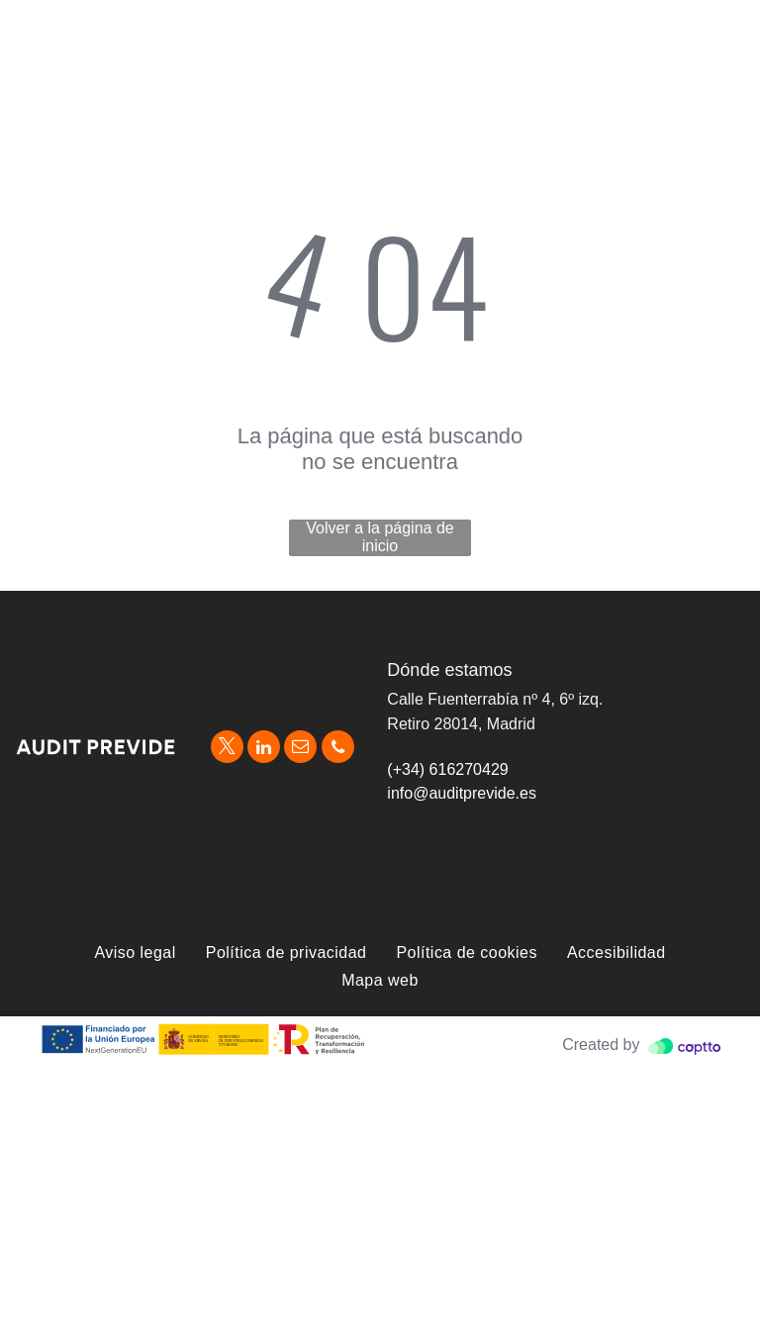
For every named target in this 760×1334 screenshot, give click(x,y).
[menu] (716, 26)
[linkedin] (263, 749)
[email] (300, 749)
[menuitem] (134, 953)
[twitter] (227, 749)
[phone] (338, 749)
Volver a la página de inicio (379, 537)
